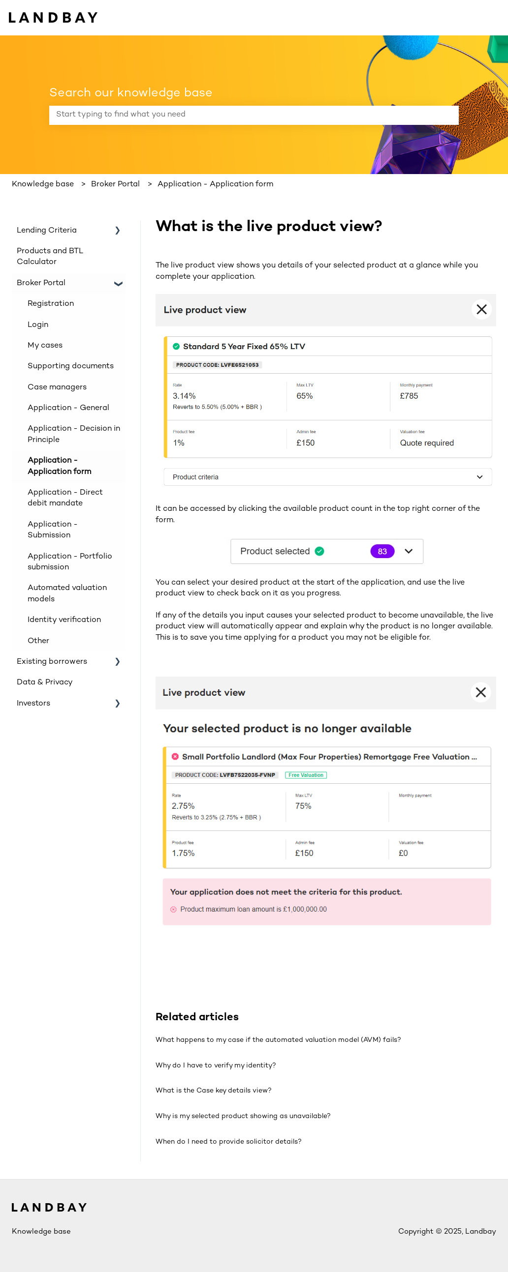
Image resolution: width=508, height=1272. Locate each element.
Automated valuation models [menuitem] (67, 593)
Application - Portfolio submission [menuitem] (70, 562)
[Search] (449, 115)
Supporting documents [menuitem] (71, 366)
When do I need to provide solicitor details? (229, 1142)
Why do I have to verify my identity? (216, 1065)
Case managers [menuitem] (57, 388)
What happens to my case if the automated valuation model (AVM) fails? (278, 1040)
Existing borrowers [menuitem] (52, 662)
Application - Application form (215, 184)
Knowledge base (43, 184)
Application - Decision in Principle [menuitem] (74, 434)
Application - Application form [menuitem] (59, 466)
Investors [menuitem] (33, 704)
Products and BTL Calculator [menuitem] (50, 256)
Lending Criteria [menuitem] (47, 231)
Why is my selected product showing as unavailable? (243, 1116)
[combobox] (244, 115)
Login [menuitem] (38, 325)
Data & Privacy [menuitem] (45, 683)
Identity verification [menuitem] (64, 620)
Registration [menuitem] (51, 304)
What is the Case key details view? (214, 1091)
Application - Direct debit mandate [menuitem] (65, 498)
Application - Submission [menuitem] (53, 530)
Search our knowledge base (131, 93)
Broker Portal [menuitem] (41, 283)
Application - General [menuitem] (68, 408)
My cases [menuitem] (45, 346)
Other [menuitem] (38, 641)
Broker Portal (115, 184)
